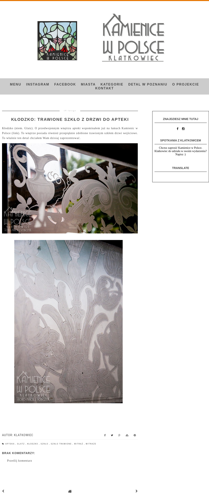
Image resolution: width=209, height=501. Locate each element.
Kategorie (111, 84)
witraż (79, 444)
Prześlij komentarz (19, 460)
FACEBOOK (65, 84)
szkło (45, 444)
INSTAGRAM (37, 84)
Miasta (88, 84)
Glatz (21, 444)
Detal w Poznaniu (147, 84)
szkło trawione (61, 444)
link (15, 133)
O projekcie (185, 84)
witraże (91, 444)
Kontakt (104, 88)
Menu (15, 84)
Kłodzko (33, 444)
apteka (10, 444)
